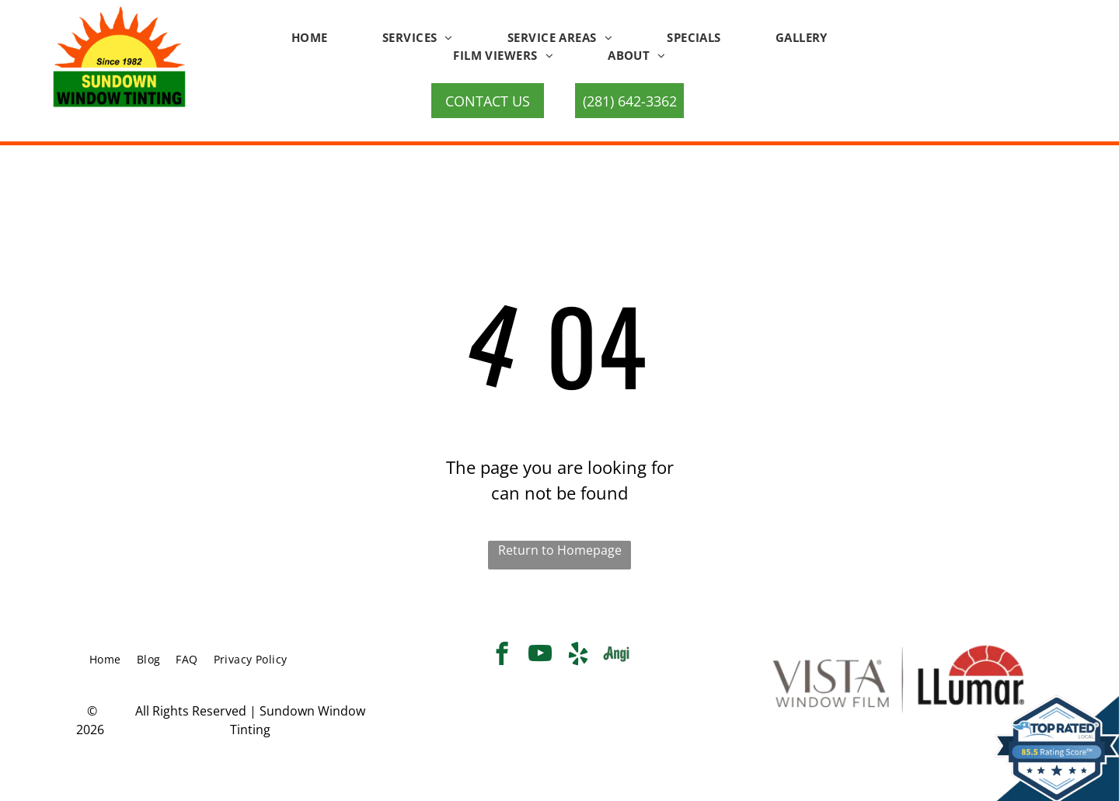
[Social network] (616, 655)
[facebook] (502, 655)
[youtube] (540, 655)
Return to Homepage (560, 550)
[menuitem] (309, 38)
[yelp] (578, 655)
